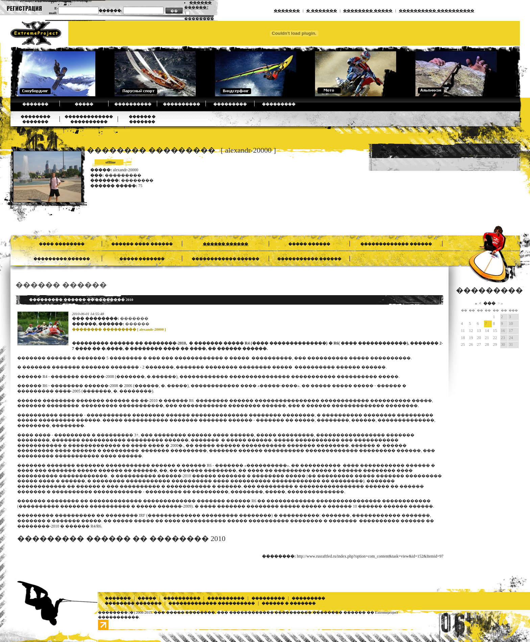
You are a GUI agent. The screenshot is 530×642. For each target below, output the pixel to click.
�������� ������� (133, 603)
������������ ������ (226, 259)
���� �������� (62, 244)
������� (287, 10)
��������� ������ (61, 259)
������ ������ (225, 244)
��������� (230, 104)
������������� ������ (396, 244)
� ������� (321, 10)
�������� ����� (367, 10)
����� (84, 104)
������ (137, 324)
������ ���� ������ (142, 244)
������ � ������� (289, 603)
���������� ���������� (436, 10)
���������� (132, 104)
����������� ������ (309, 259)
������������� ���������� (211, 603)
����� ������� (142, 259)
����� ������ (309, 244)
